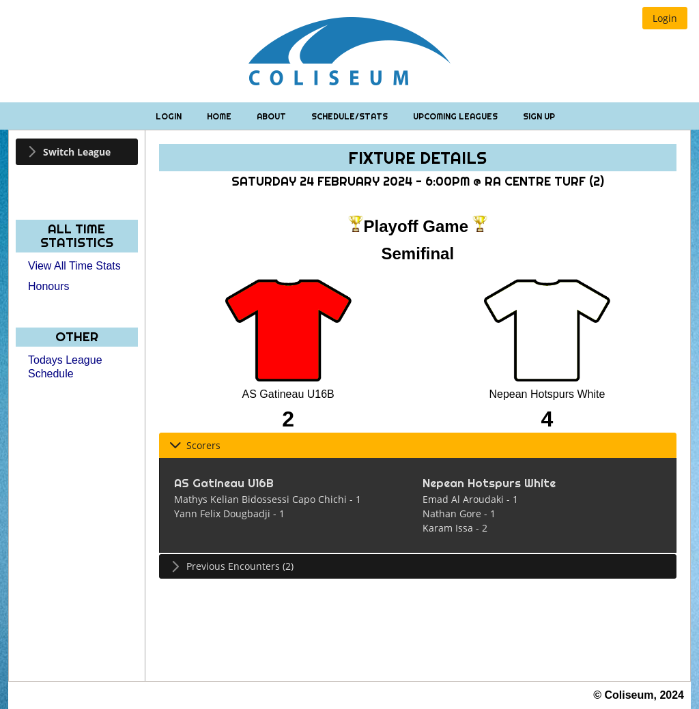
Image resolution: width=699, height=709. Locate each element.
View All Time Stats (74, 266)
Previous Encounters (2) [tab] (231, 566)
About (272, 116)
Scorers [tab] (194, 445)
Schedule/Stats (350, 116)
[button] (664, 18)
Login (170, 116)
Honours (48, 286)
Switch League (77, 151)
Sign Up (539, 116)
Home (220, 116)
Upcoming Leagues (456, 116)
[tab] (77, 152)
